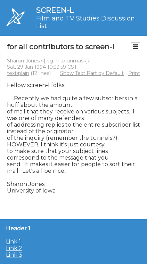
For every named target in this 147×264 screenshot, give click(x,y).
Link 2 (14, 248)
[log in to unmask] (66, 61)
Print (134, 73)
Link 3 (14, 255)
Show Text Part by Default (92, 73)
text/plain (18, 73)
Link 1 (13, 241)
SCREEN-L (55, 10)
